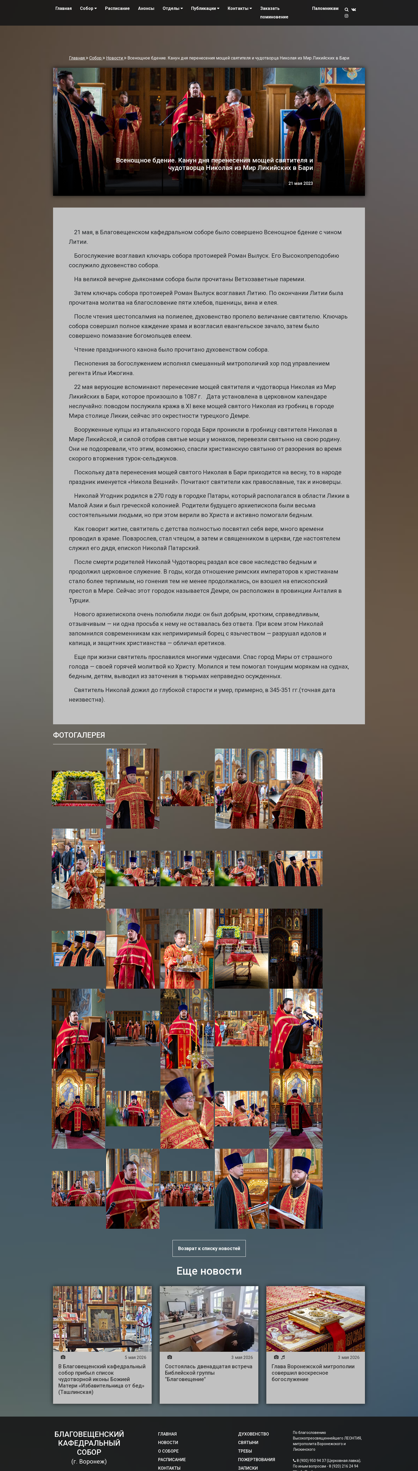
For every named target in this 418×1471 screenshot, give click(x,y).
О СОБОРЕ (168, 1451)
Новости (115, 58)
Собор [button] (88, 8)
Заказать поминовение (274, 12)
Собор (96, 58)
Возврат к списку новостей (209, 1248)
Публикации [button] (205, 8)
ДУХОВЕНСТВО (253, 1434)
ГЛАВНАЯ (167, 1434)
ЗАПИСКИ (248, 1468)
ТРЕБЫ (245, 1451)
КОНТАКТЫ (169, 1468)
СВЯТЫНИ (248, 1442)
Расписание (117, 8)
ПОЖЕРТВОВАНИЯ (256, 1459)
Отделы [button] (173, 8)
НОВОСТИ (168, 1442)
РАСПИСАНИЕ (172, 1459)
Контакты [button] (240, 8)
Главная (63, 8)
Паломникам (325, 8)
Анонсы (146, 8)
